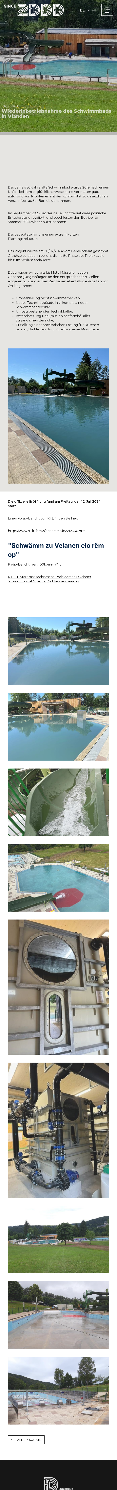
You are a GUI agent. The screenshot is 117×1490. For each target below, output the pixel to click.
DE (82, 10)
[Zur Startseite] (34, 10)
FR (94, 10)
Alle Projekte (29, 1440)
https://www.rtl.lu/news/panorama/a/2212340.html (47, 531)
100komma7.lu (50, 564)
